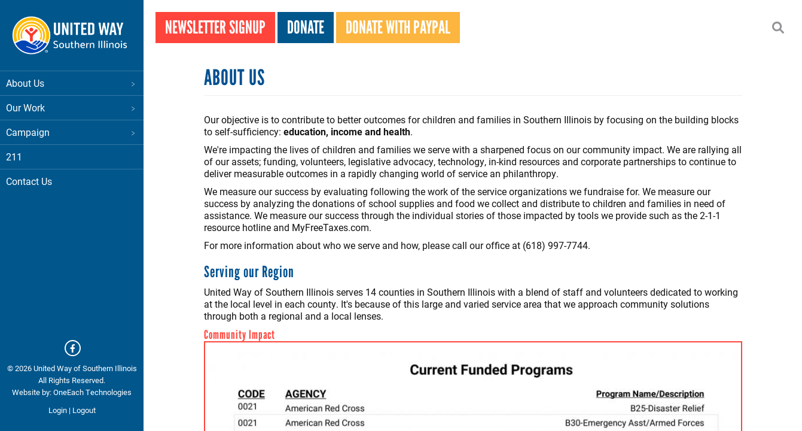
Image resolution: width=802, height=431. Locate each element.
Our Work (72, 107)
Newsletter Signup (215, 27)
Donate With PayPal (398, 27)
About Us (72, 83)
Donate (305, 27)
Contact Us (29, 181)
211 (14, 156)
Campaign (72, 132)
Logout (84, 410)
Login (57, 410)
